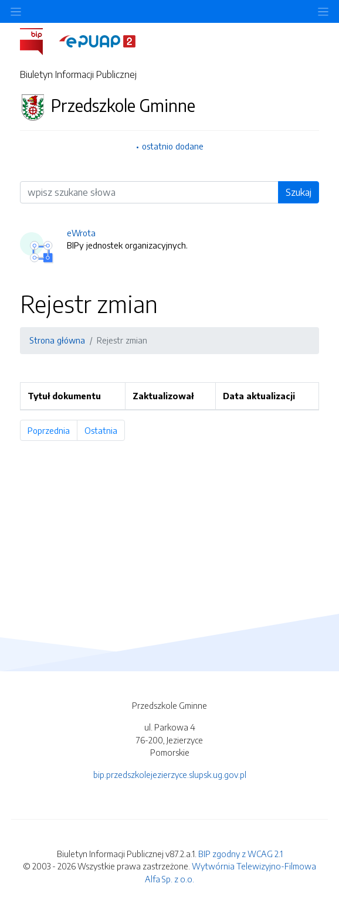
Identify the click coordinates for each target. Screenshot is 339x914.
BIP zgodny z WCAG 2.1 (240, 853)
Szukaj (298, 192)
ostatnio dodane (173, 146)
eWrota (81, 232)
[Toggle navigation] (323, 11)
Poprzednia (52, 430)
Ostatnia (104, 430)
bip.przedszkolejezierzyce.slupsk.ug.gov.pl (169, 774)
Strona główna (57, 340)
